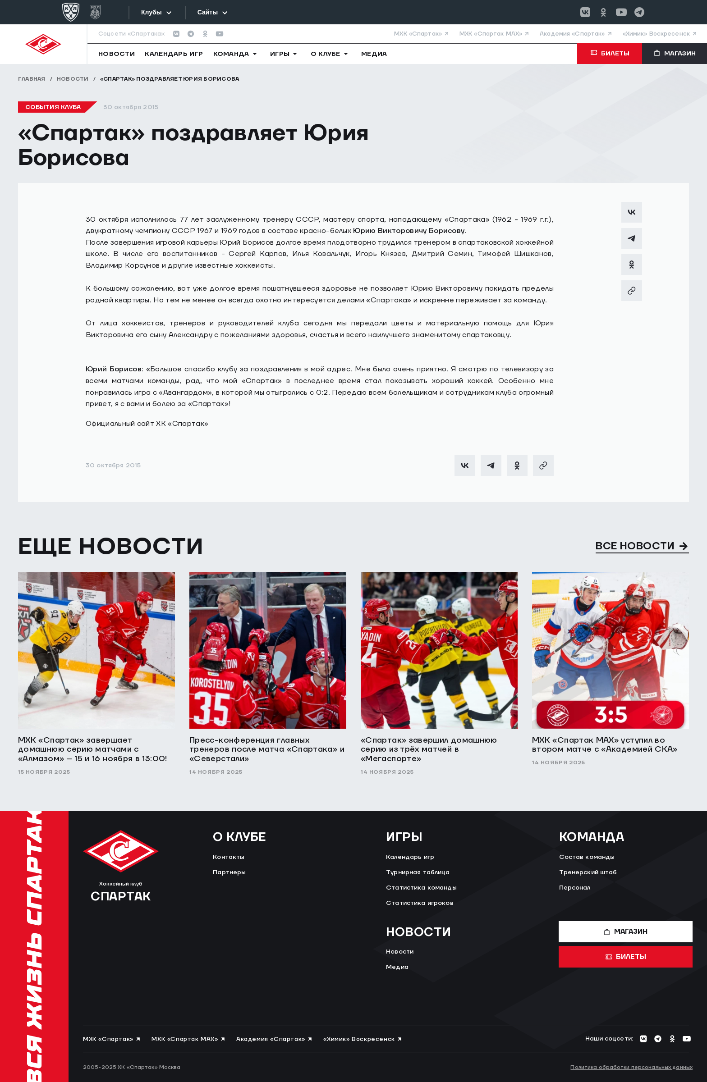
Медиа (397, 967)
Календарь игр (410, 857)
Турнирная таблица (418, 872)
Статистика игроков (420, 903)
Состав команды (587, 857)
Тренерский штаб (588, 872)
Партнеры (229, 872)
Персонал (575, 888)
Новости (73, 79)
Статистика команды (421, 888)
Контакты (228, 857)
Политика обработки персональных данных (631, 1067)
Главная (32, 79)
